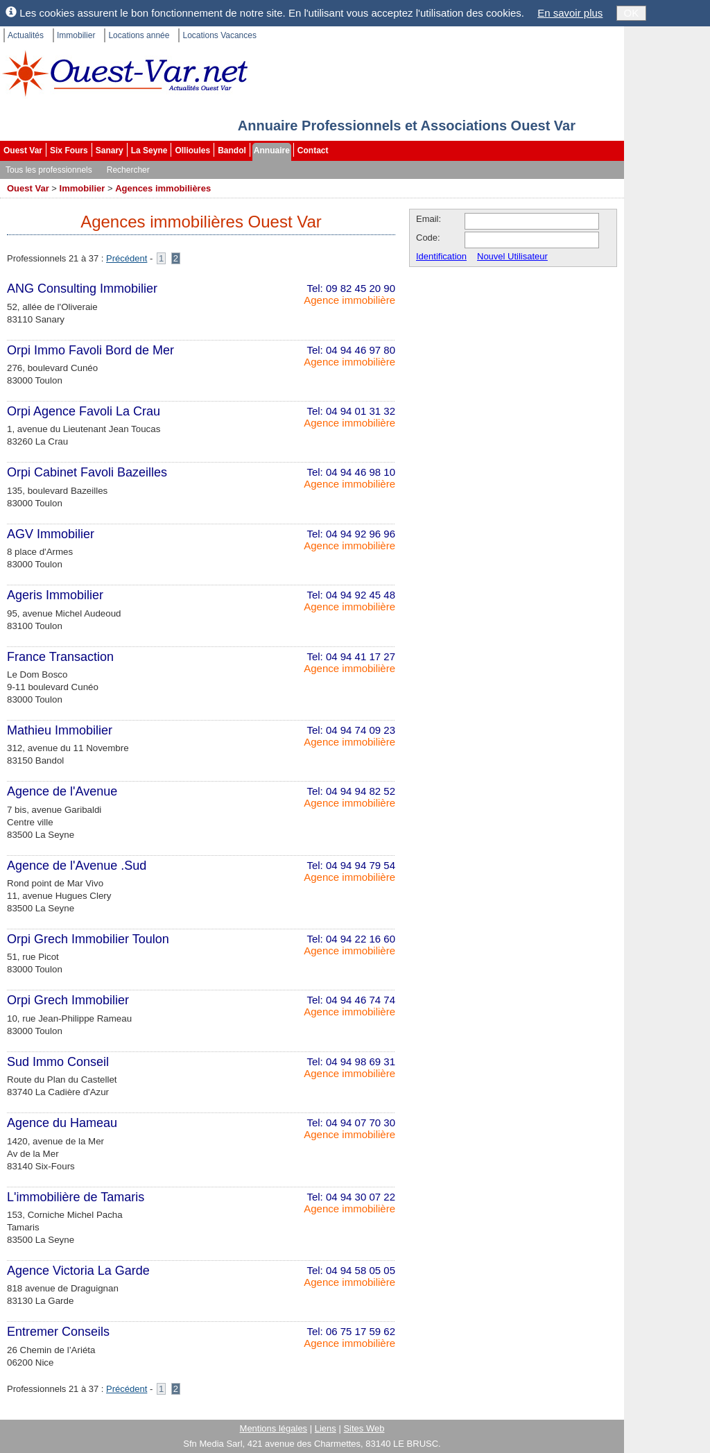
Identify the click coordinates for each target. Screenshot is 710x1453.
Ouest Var (22, 150)
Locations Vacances (219, 35)
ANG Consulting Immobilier (82, 288)
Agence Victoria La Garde (78, 1271)
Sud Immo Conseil (58, 1062)
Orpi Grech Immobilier (68, 1000)
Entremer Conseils (58, 1332)
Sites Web (363, 1428)
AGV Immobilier (50, 534)
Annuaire (272, 150)
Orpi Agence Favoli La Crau (83, 411)
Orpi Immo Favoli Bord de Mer (90, 350)
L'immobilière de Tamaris (75, 1197)
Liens (325, 1428)
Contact (313, 150)
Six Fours (69, 150)
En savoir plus (570, 13)
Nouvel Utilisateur (512, 256)
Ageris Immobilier (55, 595)
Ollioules (192, 150)
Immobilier (76, 35)
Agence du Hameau (62, 1123)
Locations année (138, 35)
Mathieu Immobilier (59, 730)
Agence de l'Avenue (62, 791)
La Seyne (149, 150)
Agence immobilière (349, 300)
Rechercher (128, 170)
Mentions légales (274, 1428)
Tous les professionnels (49, 170)
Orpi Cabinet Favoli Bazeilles (87, 472)
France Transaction (60, 657)
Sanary (109, 150)
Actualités (26, 35)
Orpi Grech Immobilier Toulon (88, 939)
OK (631, 13)
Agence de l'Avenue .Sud (76, 865)
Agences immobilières (163, 188)
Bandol (232, 150)
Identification (441, 256)
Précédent (126, 258)
